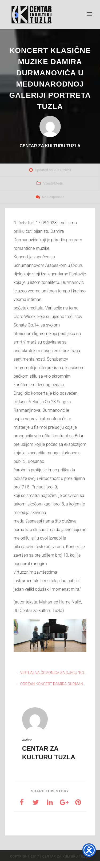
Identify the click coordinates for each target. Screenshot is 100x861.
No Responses (53, 197)
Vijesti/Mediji (53, 183)
